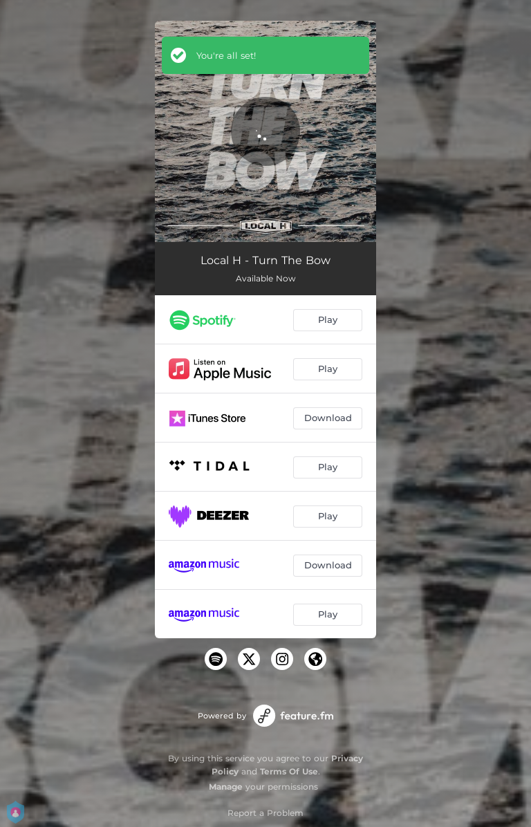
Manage (226, 786)
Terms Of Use (289, 771)
